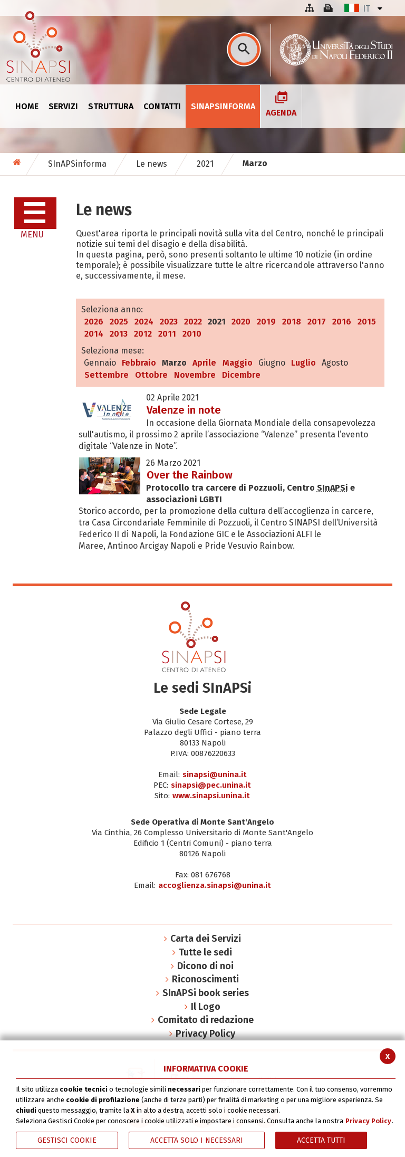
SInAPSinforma (77, 164)
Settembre (106, 375)
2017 (316, 322)
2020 (241, 322)
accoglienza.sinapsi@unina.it (214, 885)
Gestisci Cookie (67, 1140)
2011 (167, 334)
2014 (93, 334)
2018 (291, 322)
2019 (266, 322)
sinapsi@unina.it (214, 774)
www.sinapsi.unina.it (211, 795)
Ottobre (151, 375)
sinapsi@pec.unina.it (211, 785)
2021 (205, 164)
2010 (191, 334)
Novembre (195, 375)
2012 (143, 334)
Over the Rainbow (190, 474)
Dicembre (241, 375)
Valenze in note (184, 410)
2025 (119, 322)
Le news (151, 164)
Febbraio (139, 363)
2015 (367, 322)
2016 (341, 322)
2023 (169, 322)
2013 (119, 334)
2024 (143, 322)
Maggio (238, 363)
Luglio (303, 363)
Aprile (204, 363)
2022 (193, 322)
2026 (93, 322)
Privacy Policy (368, 1121)
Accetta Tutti (321, 1140)
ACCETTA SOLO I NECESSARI (196, 1140)
